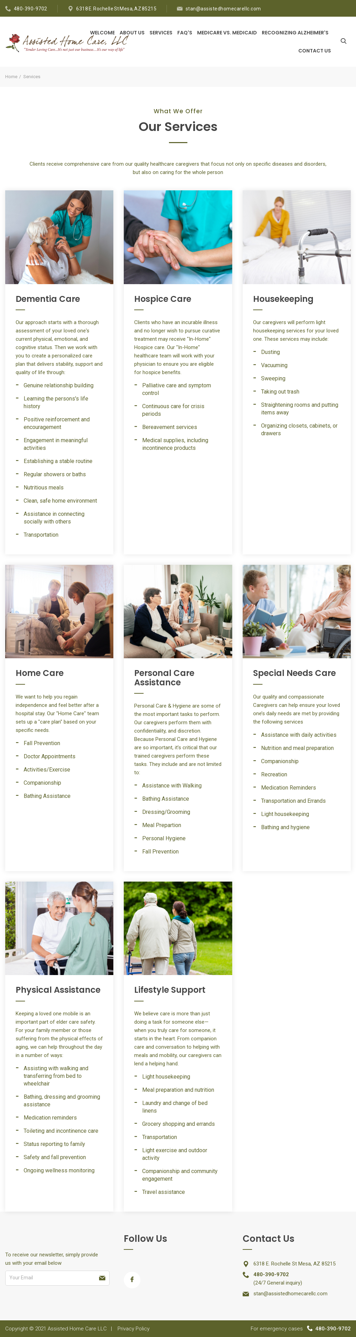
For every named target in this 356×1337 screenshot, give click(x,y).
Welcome (102, 32)
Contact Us (314, 50)
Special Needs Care (294, 673)
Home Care (40, 673)
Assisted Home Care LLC (77, 1329)
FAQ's (184, 32)
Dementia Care (48, 299)
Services (160, 32)
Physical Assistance (58, 990)
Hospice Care (162, 299)
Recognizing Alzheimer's (295, 32)
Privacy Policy (133, 1329)
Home (11, 76)
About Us (132, 32)
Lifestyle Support (169, 990)
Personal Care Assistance (164, 677)
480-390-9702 (30, 8)
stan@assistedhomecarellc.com (223, 8)
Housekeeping (283, 299)
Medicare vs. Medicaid (227, 32)
